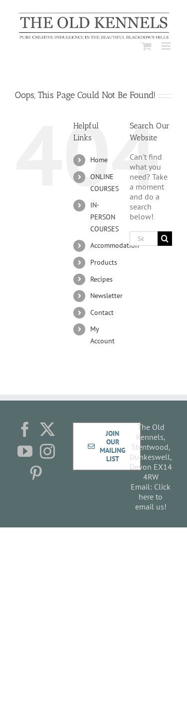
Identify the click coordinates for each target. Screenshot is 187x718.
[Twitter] (47, 429)
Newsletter (106, 295)
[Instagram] (47, 451)
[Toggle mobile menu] (167, 46)
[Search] (165, 238)
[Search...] (144, 238)
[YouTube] (24, 451)
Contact (102, 312)
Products (103, 262)
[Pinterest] (35, 473)
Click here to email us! (153, 497)
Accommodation (114, 245)
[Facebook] (24, 429)
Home (99, 159)
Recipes (101, 279)
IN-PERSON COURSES (104, 217)
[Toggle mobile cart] (147, 46)
